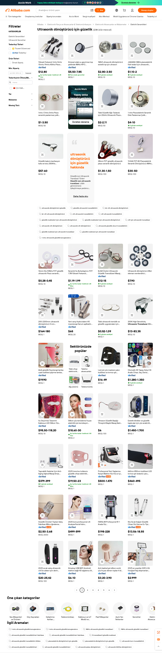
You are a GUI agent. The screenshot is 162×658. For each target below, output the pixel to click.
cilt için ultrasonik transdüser (137, 220)
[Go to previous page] (76, 590)
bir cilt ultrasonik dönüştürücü (115, 208)
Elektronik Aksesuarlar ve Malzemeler (110, 24)
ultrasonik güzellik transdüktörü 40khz (24, 641)
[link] (158, 632)
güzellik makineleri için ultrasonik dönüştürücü (58, 220)
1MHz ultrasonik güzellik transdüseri (98, 629)
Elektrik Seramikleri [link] (138, 24)
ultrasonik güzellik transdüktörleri (23, 647)
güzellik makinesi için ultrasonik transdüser (56, 232)
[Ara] (100, 10)
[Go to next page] (114, 590)
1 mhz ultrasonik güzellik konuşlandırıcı (55, 238)
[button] (92, 10)
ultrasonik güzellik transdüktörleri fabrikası (26, 635)
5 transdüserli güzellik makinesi (102, 635)
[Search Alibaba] (63, 10)
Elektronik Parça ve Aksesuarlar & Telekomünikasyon (69, 24)
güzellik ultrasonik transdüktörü (84, 208)
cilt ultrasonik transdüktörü (81, 214)
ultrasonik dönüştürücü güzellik (52, 208)
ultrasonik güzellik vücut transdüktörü (111, 226)
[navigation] (20, 308)
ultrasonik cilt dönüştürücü (50, 226)
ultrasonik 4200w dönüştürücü (118, 647)
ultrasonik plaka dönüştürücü (87, 647)
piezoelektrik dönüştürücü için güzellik (61, 641)
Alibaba (40, 24)
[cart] (125, 11)
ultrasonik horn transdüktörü (131, 641)
